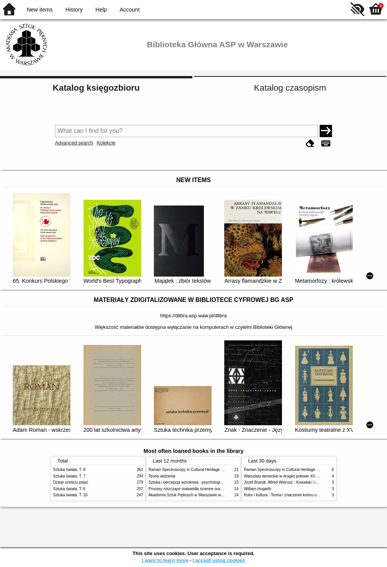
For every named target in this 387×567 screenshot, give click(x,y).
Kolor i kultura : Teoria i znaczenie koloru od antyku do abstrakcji (299, 495)
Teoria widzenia (161, 476)
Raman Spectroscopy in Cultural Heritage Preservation (195, 470)
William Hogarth (257, 489)
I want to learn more (165, 560)
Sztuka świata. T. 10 (70, 495)
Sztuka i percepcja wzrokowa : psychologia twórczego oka (198, 482)
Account (130, 10)
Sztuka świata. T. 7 (69, 476)
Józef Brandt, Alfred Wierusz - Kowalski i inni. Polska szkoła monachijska (306, 482)
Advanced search (74, 143)
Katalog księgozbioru (96, 88)
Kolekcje (106, 143)
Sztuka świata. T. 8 (69, 470)
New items (40, 10)
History (74, 10)
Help (101, 10)
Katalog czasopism (290, 88)
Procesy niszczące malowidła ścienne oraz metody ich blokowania (205, 489)
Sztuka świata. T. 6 (69, 489)
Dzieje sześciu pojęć (70, 482)
